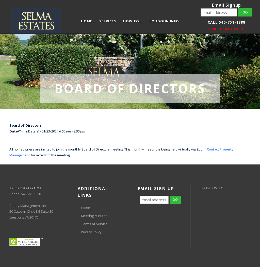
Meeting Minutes (94, 215)
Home (85, 207)
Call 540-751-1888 (226, 22)
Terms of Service (94, 224)
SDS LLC (217, 188)
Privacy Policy (91, 232)
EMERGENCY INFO (226, 28)
